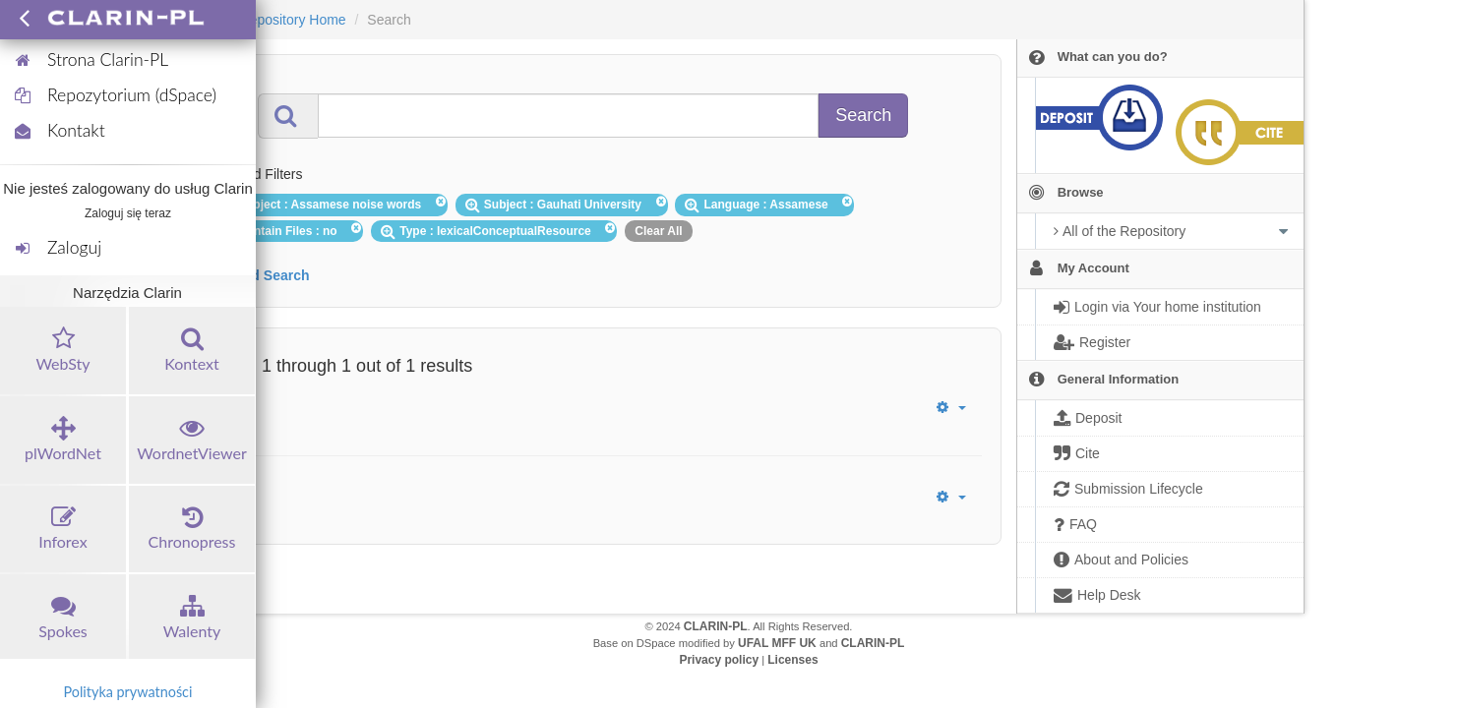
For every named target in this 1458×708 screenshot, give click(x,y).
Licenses (792, 660)
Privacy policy (719, 660)
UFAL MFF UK (777, 643)
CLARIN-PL (716, 626)
